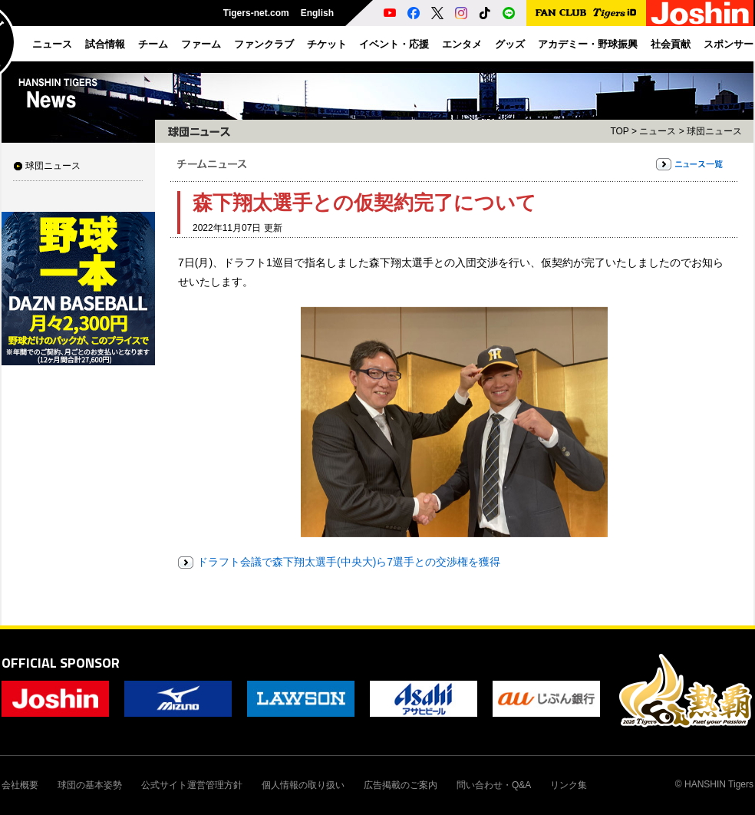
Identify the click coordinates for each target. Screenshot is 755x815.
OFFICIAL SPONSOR (61, 662)
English (317, 13)
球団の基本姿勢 (90, 785)
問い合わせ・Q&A (494, 785)
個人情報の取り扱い (303, 785)
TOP (619, 131)
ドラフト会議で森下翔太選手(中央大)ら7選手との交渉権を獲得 (348, 562)
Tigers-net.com (256, 13)
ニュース (657, 131)
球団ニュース (53, 165)
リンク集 (568, 785)
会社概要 (20, 785)
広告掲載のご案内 (400, 785)
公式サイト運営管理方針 (191, 785)
